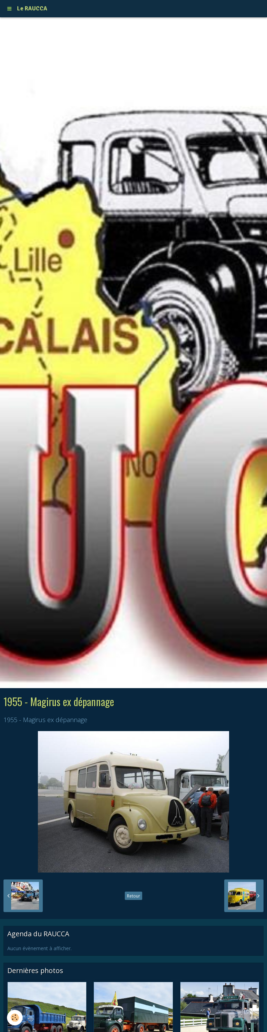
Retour (133, 896)
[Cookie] (15, 1017)
